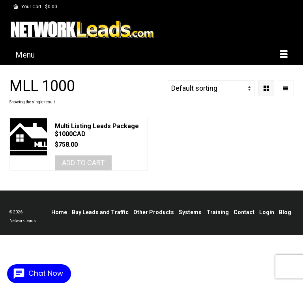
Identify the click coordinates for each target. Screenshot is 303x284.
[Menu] (151, 55)
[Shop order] (211, 88)
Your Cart (35, 6)
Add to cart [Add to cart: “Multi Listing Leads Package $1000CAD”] (83, 163)
